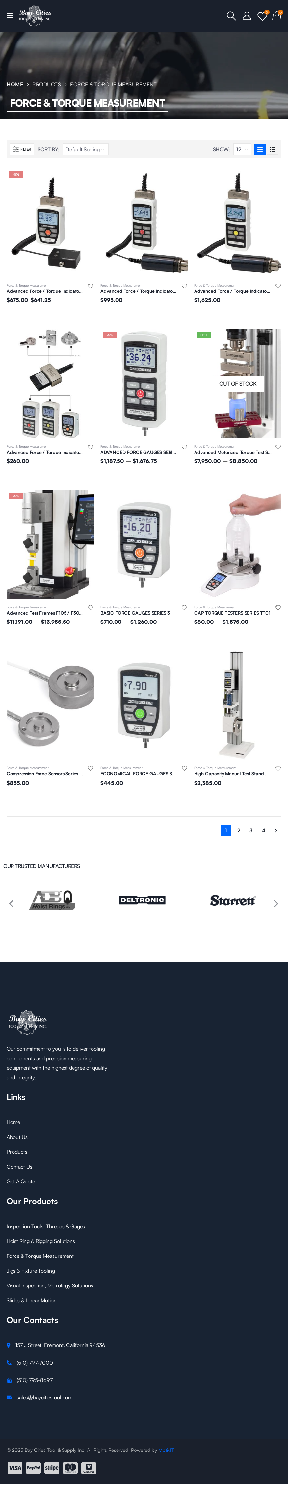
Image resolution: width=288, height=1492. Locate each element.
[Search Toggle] (231, 15)
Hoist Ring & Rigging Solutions (41, 1241)
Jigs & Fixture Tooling (31, 1270)
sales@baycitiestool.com (44, 1397)
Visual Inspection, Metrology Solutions (50, 1285)
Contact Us (19, 1166)
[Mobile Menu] (12, 15)
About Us (17, 1137)
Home (13, 1122)
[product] (50, 222)
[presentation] (10, 900)
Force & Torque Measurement (28, 285)
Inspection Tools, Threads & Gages (46, 1226)
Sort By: (48, 149)
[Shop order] (86, 149)
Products (17, 1151)
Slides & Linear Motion (32, 1300)
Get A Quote (21, 1181)
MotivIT (166, 1450)
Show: (221, 149)
